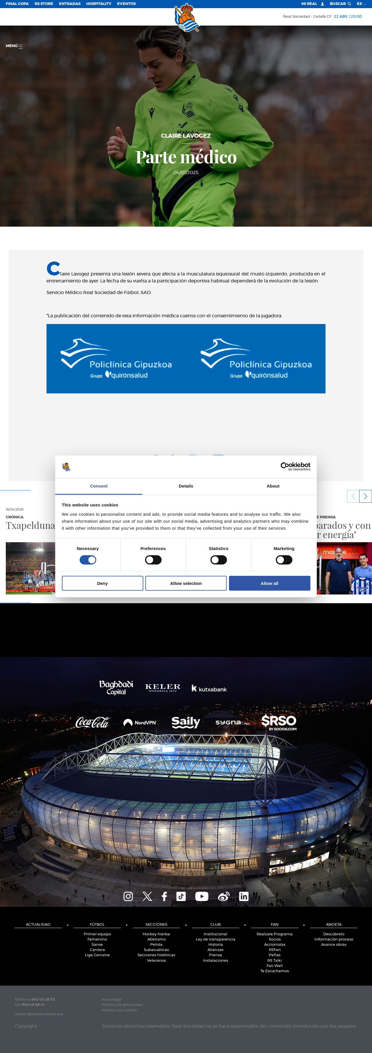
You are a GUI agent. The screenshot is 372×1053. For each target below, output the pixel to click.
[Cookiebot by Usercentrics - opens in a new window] (285, 466)
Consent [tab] (99, 485)
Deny (102, 583)
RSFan (275, 950)
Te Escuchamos (274, 971)
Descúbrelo (333, 934)
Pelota (156, 945)
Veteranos (156, 961)
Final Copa (17, 4)
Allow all (269, 583)
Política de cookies (119, 1010)
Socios (275, 939)
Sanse (97, 945)
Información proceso (333, 939)
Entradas (70, 4)
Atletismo (156, 939)
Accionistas (274, 945)
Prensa (215, 955)
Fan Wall (275, 966)
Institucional (215, 934)
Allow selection (186, 583)
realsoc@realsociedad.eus (39, 1014)
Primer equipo (97, 934)
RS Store (44, 4)
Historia (215, 945)
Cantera (97, 950)
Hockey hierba (156, 934)
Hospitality (98, 4)
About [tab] (273, 485)
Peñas (274, 955)
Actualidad (38, 925)
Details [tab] (186, 485)
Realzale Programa (275, 934)
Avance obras (333, 945)
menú (14, 46)
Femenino (97, 939)
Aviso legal (112, 1000)
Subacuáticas (156, 950)
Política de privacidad (122, 1005)
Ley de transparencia (215, 939)
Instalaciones (215, 961)
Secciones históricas (156, 955)
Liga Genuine (97, 955)
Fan (274, 925)
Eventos (126, 4)
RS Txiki (274, 961)
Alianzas (215, 950)
